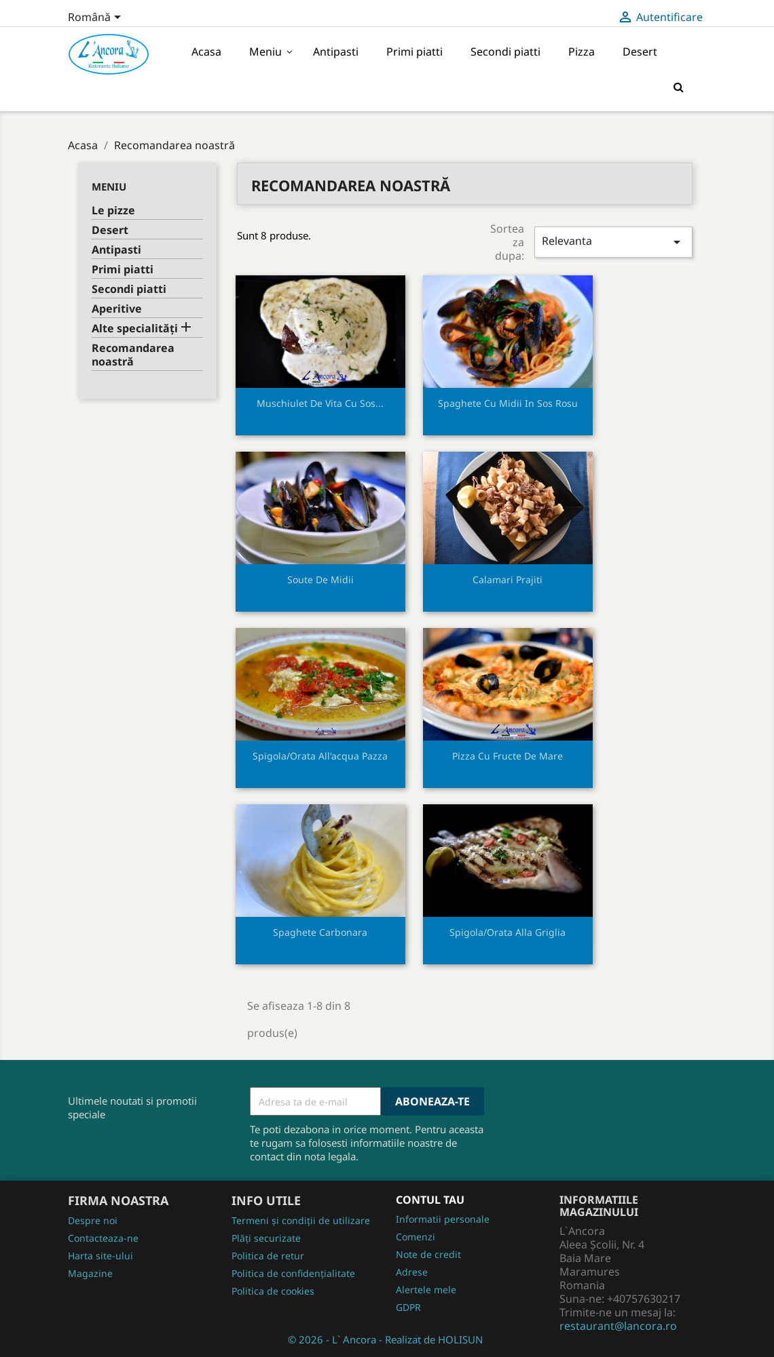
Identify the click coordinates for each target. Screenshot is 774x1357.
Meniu (109, 186)
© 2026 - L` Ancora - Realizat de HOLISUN (385, 1339)
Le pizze (113, 210)
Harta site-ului (100, 1255)
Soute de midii (320, 579)
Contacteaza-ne (103, 1238)
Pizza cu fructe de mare (507, 755)
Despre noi (92, 1220)
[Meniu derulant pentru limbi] (97, 18)
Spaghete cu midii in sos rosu (508, 403)
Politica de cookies (273, 1290)
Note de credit (428, 1254)
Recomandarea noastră (133, 355)
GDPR (408, 1307)
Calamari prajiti (507, 579)
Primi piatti (122, 269)
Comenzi (415, 1236)
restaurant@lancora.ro (618, 1325)
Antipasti (116, 250)
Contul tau (430, 1199)
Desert (110, 230)
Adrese (412, 1271)
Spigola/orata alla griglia (507, 932)
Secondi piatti (129, 289)
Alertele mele (426, 1289)
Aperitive (117, 309)
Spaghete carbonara (320, 932)
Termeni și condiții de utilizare (301, 1220)
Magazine (90, 1273)
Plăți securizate (266, 1238)
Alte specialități (135, 328)
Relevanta (613, 241)
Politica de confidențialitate (293, 1273)
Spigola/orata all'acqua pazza (320, 755)
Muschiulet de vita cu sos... (320, 403)
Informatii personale (443, 1219)
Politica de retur (268, 1255)
